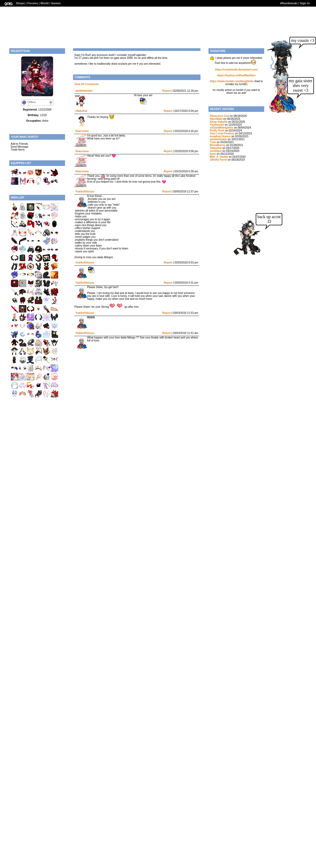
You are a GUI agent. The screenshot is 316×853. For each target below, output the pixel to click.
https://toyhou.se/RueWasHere (236, 75)
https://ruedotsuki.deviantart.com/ (236, 69)
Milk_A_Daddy (219, 156)
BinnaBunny (217, 145)
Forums (32, 3)
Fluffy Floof (217, 130)
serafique (215, 151)
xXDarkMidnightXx (221, 127)
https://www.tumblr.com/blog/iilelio (232, 81)
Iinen (213, 153)
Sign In (305, 3)
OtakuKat (81, 110)
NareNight (216, 118)
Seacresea (82, 131)
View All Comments (86, 84)
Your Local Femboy (222, 133)
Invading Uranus (220, 136)
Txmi (213, 142)
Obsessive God (219, 116)
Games (56, 3)
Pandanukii (217, 124)
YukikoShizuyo (84, 191)
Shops (20, 3)
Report (166, 90)
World (44, 3)
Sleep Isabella (218, 121)
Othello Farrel (218, 159)
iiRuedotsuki (289, 3)
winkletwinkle (83, 90)
